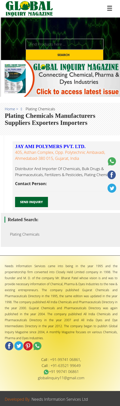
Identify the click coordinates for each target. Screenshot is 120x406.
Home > (11, 108)
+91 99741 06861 (61, 371)
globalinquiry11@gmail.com (61, 377)
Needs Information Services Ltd (60, 399)
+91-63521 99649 (65, 365)
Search (64, 55)
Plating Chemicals (23, 234)
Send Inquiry (31, 202)
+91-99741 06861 (65, 359)
